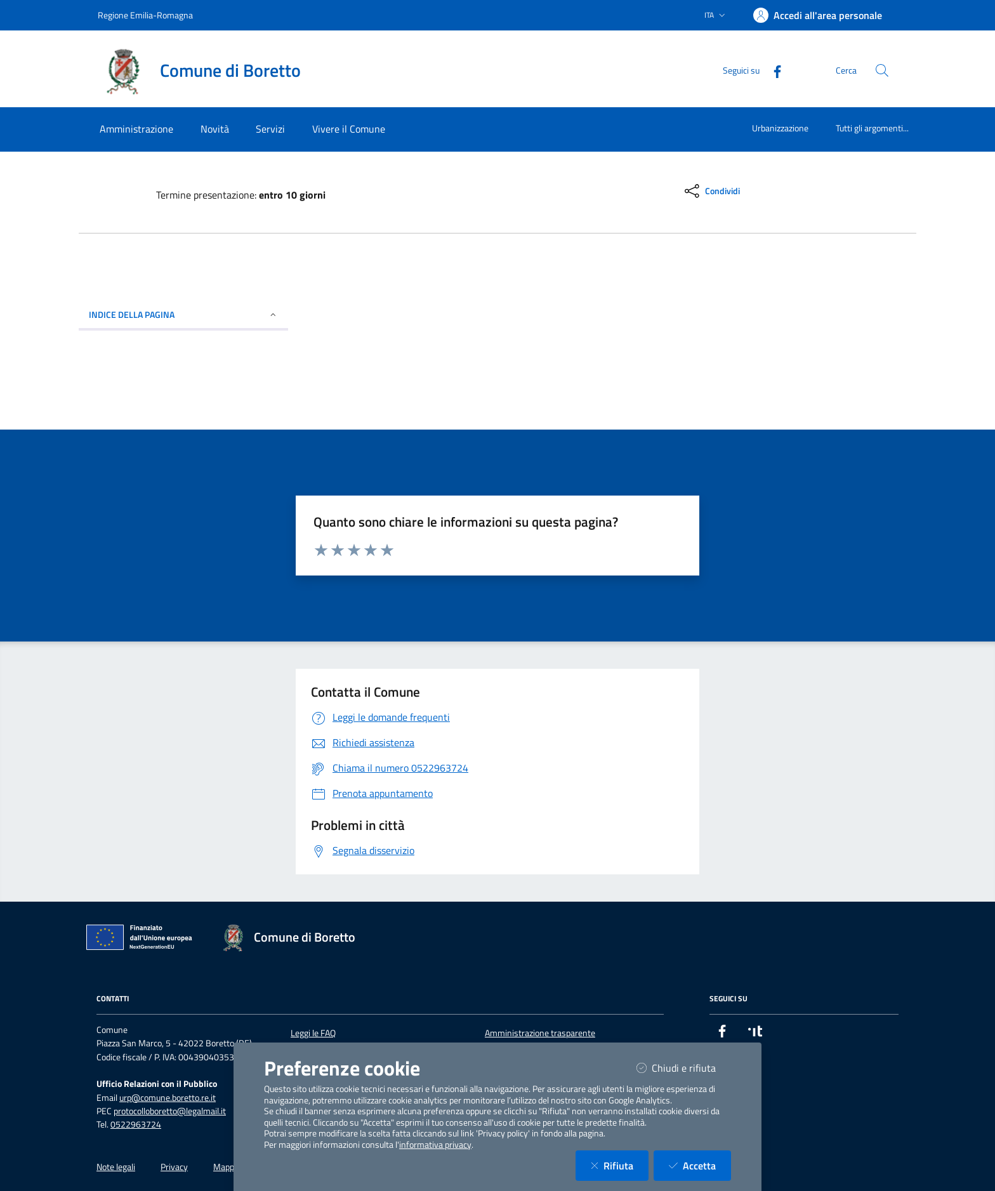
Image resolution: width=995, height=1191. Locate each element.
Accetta (700, 1165)
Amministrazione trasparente (540, 1033)
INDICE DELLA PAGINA (183, 314)
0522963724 (135, 1124)
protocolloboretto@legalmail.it (170, 1111)
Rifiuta (620, 1165)
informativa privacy (435, 1145)
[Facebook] (772, 70)
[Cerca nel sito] (882, 70)
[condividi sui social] (711, 191)
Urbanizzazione (780, 128)
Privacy (174, 1167)
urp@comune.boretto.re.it (167, 1098)
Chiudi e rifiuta (683, 1068)
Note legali (115, 1167)
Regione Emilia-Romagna (145, 15)
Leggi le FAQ (313, 1033)
